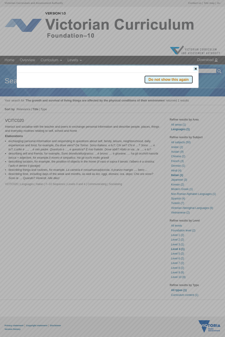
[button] (195, 68)
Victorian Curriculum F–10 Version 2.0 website (70, 94)
